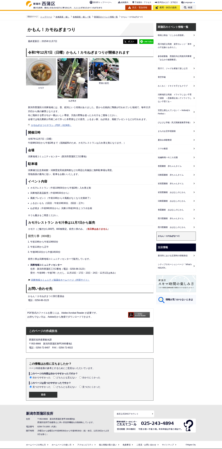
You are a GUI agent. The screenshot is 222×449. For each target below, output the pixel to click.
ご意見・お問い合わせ (146, 445)
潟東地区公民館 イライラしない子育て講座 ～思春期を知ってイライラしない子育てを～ (175, 98)
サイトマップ (168, 445)
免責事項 (127, 445)
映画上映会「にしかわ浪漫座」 (172, 35)
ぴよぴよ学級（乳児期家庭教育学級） (175, 122)
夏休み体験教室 (165, 140)
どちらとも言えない (66, 377)
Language (188, 2)
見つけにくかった (91, 387)
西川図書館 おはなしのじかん (172, 227)
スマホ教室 (163, 148)
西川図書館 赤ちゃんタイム (171, 218)
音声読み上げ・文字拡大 (168, 2)
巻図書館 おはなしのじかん (171, 210)
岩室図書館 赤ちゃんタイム (171, 183)
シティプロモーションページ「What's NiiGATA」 (175, 266)
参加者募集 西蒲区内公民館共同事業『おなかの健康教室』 (175, 58)
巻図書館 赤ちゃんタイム (170, 166)
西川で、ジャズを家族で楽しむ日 (173, 68)
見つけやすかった (42, 387)
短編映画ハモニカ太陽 (168, 157)
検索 (190, 7)
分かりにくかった (91, 377)
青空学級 (162, 77)
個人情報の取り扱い (108, 445)
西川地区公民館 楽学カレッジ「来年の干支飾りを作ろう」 (175, 46)
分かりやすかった (42, 377)
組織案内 (124, 2)
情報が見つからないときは (179, 299)
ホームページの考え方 (36, 445)
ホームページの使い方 (61, 445)
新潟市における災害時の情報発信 (173, 255)
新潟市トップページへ (102, 2)
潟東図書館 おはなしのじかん (172, 201)
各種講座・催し (62, 17)
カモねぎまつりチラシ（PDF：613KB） (51, 125)
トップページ (46, 17)
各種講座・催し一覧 (82, 17)
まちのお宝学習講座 (167, 131)
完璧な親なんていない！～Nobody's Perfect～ (175, 112)
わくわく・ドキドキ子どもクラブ (173, 86)
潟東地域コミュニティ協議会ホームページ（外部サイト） (60, 279)
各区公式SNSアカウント (128, 414)
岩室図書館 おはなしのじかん (172, 192)
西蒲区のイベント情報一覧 (106, 17)
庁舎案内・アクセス (143, 2)
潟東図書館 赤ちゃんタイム (171, 175)
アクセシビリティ (85, 445)
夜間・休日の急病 (168, 7)
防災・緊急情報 (139, 7)
